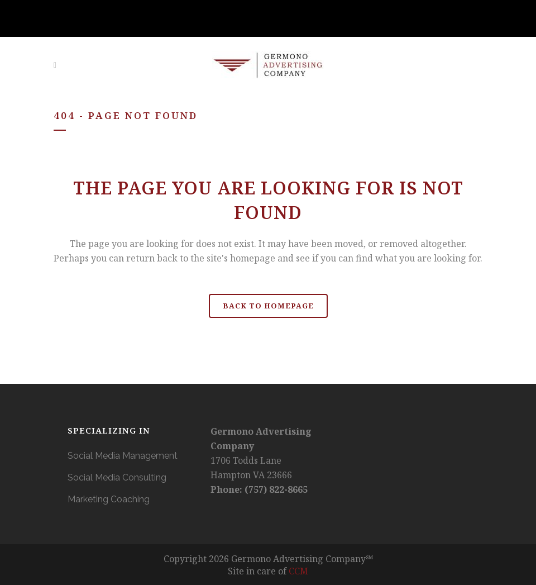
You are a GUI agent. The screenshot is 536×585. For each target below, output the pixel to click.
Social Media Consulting (117, 477)
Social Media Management (123, 455)
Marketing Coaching (109, 499)
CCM (298, 571)
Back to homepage (268, 306)
